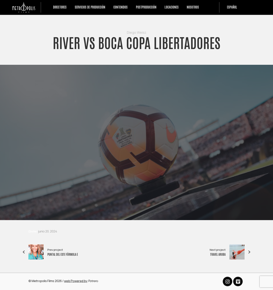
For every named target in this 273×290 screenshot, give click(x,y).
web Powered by (75, 281)
